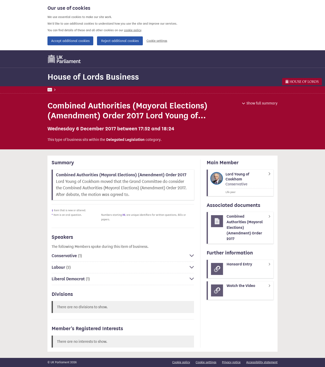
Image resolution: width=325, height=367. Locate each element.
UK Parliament (56, 89)
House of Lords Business (93, 77)
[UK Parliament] (64, 59)
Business (78, 89)
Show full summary (262, 103)
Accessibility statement (262, 362)
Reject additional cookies (120, 41)
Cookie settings (157, 41)
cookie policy (132, 30)
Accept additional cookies (70, 41)
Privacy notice (231, 362)
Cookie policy (181, 362)
